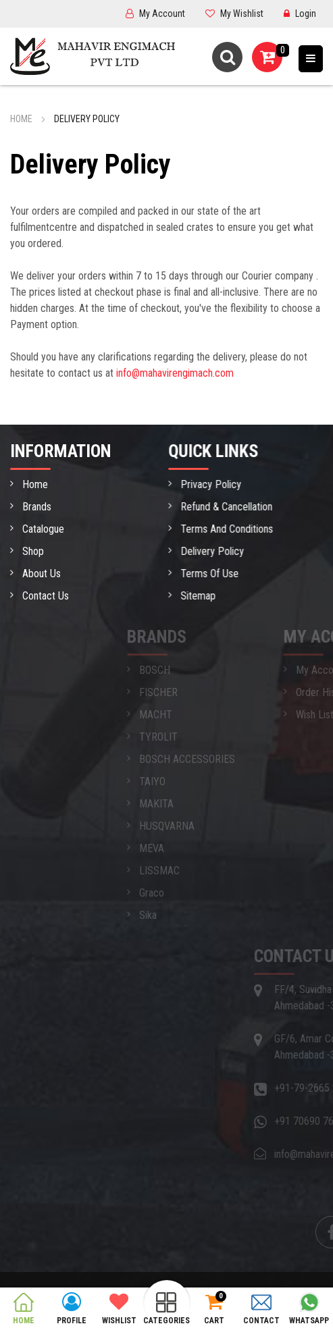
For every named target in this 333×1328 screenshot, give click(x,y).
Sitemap (215, 595)
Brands (32, 506)
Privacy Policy (228, 484)
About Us (37, 573)
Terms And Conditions (244, 529)
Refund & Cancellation (244, 506)
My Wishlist (234, 13)
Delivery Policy (229, 551)
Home (21, 118)
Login (300, 13)
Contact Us (41, 595)
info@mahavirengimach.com (175, 373)
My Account (155, 13)
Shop (29, 551)
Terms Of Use (227, 573)
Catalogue (39, 529)
